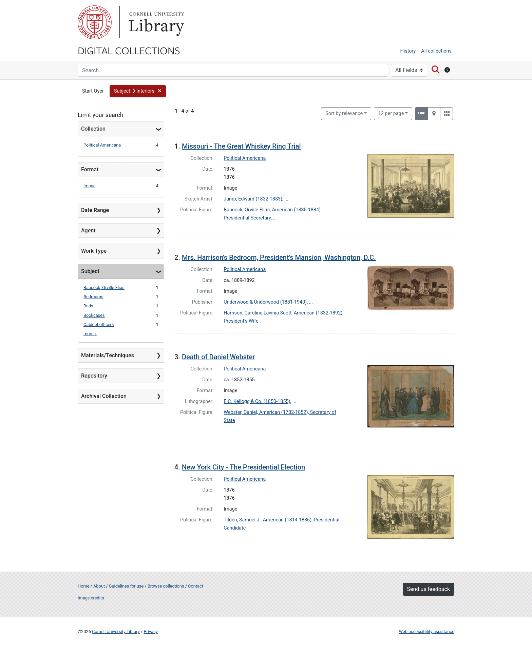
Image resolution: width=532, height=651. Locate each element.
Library (156, 22)
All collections (436, 51)
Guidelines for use (126, 586)
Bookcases (94, 315)
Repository (94, 375)
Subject (90, 271)
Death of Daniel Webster (218, 357)
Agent (88, 230)
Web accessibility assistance (426, 631)
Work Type (94, 251)
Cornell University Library (116, 631)
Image (89, 185)
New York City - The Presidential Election (243, 467)
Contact (195, 586)
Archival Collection (104, 396)
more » (90, 333)
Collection (93, 129)
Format (89, 169)
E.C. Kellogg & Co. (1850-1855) (257, 401)
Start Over (93, 91)
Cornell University (95, 22)
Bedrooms (93, 296)
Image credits (91, 597)
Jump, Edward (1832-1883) (253, 199)
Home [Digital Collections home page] (83, 586)
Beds (88, 305)
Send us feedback (428, 589)
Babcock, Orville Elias (104, 287)
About (99, 586)
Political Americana (102, 145)
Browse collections (166, 586)
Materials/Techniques (107, 355)
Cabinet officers (98, 324)
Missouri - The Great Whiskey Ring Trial (241, 146)
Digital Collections (129, 50)
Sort (344, 113)
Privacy (150, 631)
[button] (138, 91)
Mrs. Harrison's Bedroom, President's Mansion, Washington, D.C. (279, 257)
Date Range (95, 210)
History (408, 51)
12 (391, 113)
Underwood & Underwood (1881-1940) (265, 302)
